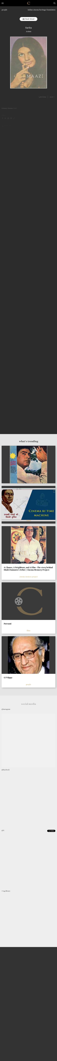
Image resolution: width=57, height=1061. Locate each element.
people (4, 10)
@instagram (6, 709)
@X (3, 830)
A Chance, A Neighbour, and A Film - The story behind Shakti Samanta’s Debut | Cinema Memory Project (28, 568)
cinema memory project (28, 577)
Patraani (7, 624)
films (28, 631)
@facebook (6, 770)
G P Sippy (8, 677)
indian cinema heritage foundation (41, 10)
